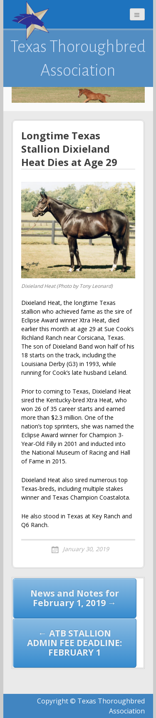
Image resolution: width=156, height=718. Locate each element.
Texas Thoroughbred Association (78, 58)
